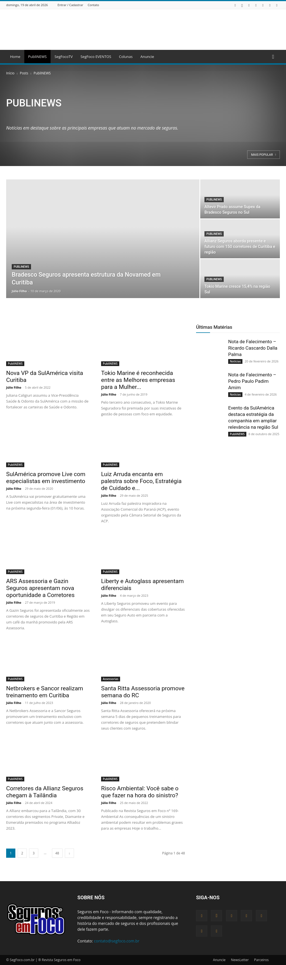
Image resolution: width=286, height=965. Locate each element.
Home (15, 56)
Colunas (126, 56)
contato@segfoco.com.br (116, 941)
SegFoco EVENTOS (95, 56)
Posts (24, 73)
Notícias (235, 361)
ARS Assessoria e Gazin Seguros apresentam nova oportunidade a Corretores (40, 588)
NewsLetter (240, 959)
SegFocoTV (63, 56)
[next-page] (69, 853)
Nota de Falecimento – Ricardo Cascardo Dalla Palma (252, 348)
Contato (93, 5)
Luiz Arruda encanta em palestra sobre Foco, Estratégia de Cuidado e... (141, 481)
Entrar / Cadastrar (70, 5)
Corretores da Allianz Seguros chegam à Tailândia (44, 792)
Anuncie (147, 56)
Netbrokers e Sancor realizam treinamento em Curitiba (44, 692)
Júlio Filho (19, 291)
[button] (273, 57)
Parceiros (261, 959)
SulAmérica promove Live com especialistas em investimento (45, 477)
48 (57, 853)
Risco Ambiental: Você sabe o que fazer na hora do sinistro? (139, 792)
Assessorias (110, 679)
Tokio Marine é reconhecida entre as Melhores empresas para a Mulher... (138, 380)
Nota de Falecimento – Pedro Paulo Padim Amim (252, 381)
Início (10, 73)
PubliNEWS (37, 56)
